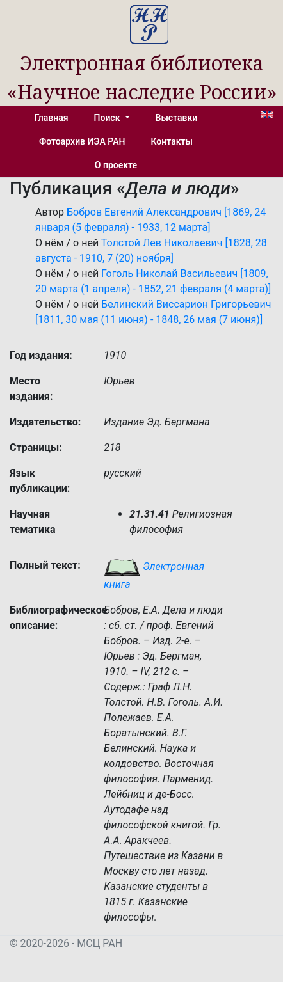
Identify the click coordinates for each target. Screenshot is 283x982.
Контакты (172, 141)
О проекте (116, 165)
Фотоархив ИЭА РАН (82, 141)
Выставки (177, 118)
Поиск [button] (108, 118)
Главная (52, 118)
